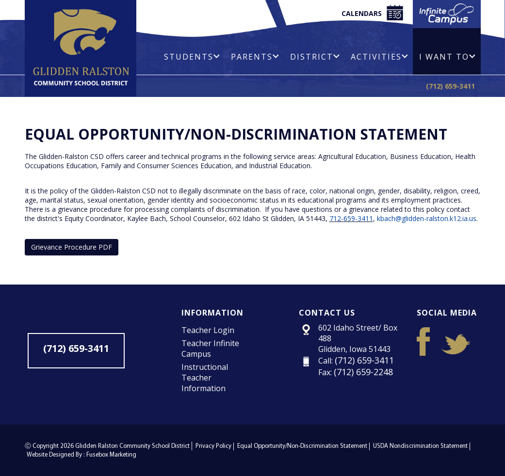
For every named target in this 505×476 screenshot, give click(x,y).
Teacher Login (207, 330)
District (314, 56)
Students (191, 56)
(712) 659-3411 (450, 86)
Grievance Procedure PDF (71, 247)
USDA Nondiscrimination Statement (420, 446)
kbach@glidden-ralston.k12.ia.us (426, 218)
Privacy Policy (213, 446)
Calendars (372, 12)
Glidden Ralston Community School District (132, 446)
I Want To (447, 56)
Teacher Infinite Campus (210, 348)
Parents (254, 56)
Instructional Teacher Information (204, 378)
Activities (379, 56)
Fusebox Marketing (111, 455)
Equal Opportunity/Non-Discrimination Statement (302, 446)
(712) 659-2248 (363, 372)
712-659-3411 (351, 218)
